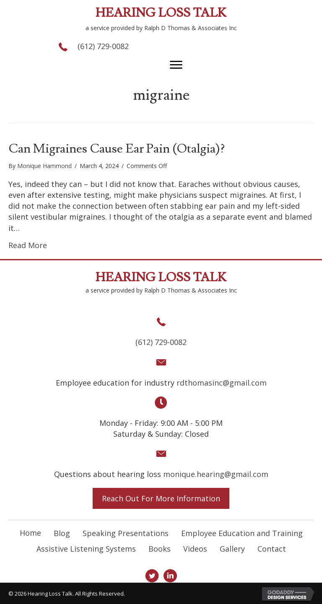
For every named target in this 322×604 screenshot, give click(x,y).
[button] (176, 65)
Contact (271, 549)
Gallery (232, 549)
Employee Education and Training (242, 533)
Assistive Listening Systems (86, 549)
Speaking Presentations (126, 533)
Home (30, 533)
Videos (195, 549)
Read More (27, 245)
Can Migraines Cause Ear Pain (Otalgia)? (116, 148)
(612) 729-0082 (103, 46)
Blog (62, 533)
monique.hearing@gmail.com (215, 474)
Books (159, 549)
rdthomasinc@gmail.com (222, 383)
